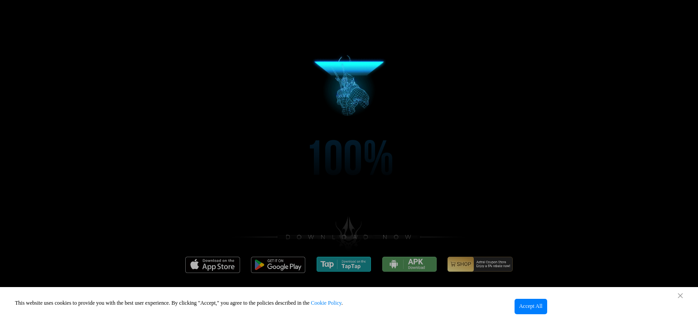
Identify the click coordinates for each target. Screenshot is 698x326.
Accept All (531, 306)
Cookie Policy (326, 303)
